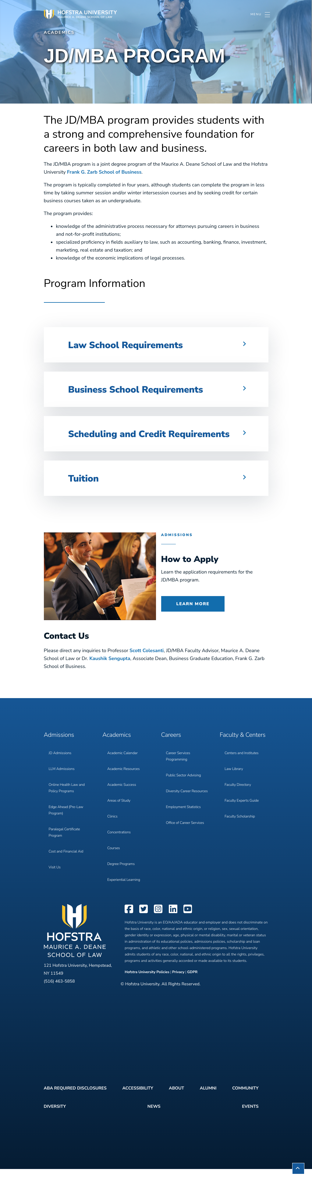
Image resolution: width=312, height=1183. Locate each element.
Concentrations (119, 846)
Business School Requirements (148, 389)
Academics (59, 32)
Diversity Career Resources (187, 805)
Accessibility (137, 1102)
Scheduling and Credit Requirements (126, 440)
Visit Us (55, 881)
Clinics (112, 830)
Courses (113, 862)
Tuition (86, 492)
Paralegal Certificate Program (64, 846)
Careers (171, 749)
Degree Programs (121, 878)
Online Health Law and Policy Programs (67, 802)
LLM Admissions (62, 783)
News (154, 1120)
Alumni (208, 1102)
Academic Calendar (122, 767)
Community (245, 1102)
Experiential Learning (123, 894)
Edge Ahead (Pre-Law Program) (66, 824)
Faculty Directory (238, 798)
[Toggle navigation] (260, 14)
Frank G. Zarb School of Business (104, 172)
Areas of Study (118, 814)
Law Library (234, 783)
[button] (156, 344)
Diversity (55, 1120)
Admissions (59, 749)
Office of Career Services (185, 837)
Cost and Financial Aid (66, 865)
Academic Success (121, 798)
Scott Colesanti (146, 664)
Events (250, 1120)
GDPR (192, 986)
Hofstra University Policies (147, 986)
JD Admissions (60, 767)
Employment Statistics (183, 821)
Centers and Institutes (241, 767)
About (176, 1102)
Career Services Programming (178, 770)
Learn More (193, 618)
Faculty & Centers (242, 749)
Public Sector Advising (183, 789)
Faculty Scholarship (240, 830)
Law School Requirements (136, 344)
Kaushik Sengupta (109, 672)
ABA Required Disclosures (75, 1102)
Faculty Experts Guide (242, 814)
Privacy (178, 986)
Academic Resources (123, 783)
